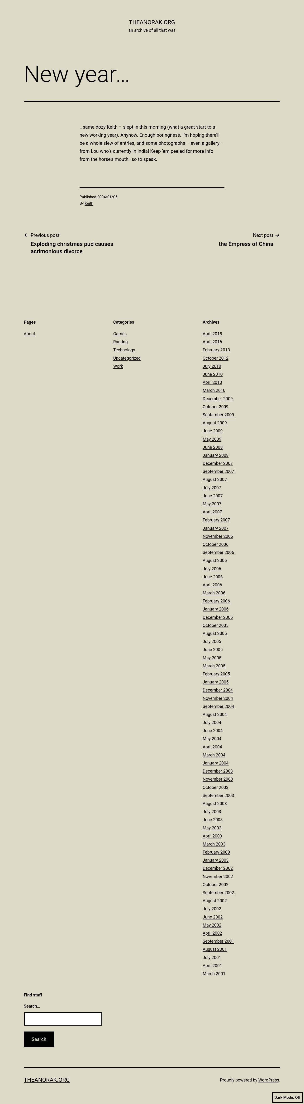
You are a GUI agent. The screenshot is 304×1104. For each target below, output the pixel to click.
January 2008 (215, 455)
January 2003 (215, 860)
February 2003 (216, 852)
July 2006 (212, 568)
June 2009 (213, 430)
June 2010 (213, 374)
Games (120, 333)
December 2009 (218, 398)
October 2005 (215, 625)
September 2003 (218, 795)
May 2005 (212, 657)
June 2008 (213, 447)
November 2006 (218, 536)
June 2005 (213, 649)
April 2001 (212, 965)
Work (118, 366)
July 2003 (212, 811)
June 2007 (213, 495)
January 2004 (215, 762)
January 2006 (215, 608)
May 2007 (212, 503)
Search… (32, 1006)
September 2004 (218, 706)
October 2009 (215, 406)
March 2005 (214, 665)
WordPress (268, 1079)
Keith (89, 203)
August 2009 (215, 422)
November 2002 (218, 876)
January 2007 (215, 528)
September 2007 (218, 471)
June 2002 (213, 916)
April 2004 (212, 746)
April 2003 (212, 835)
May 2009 (212, 439)
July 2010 (212, 366)
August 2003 (215, 803)
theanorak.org (152, 22)
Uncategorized (127, 358)
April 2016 (212, 341)
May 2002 (212, 925)
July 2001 (212, 957)
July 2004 (212, 722)
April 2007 (212, 511)
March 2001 (214, 973)
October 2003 (215, 787)
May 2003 (212, 827)
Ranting (120, 341)
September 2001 (218, 941)
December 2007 (218, 463)
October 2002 (215, 884)
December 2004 (218, 690)
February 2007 (216, 519)
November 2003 (218, 779)
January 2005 (215, 681)
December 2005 (218, 617)
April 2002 (212, 933)
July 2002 (212, 908)
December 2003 (218, 771)
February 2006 (216, 600)
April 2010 (212, 382)
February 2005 (216, 673)
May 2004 (212, 738)
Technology (124, 349)
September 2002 (218, 892)
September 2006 (218, 552)
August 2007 (215, 479)
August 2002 (215, 900)
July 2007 (212, 487)
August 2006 (215, 560)
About (29, 333)
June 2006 (213, 576)
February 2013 (216, 349)
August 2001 (215, 949)
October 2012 (215, 358)
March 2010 (214, 390)
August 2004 (215, 714)
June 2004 (213, 730)
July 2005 (212, 641)
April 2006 (212, 584)
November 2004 (218, 698)
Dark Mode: (287, 1097)
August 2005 (215, 633)
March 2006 (214, 592)
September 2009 (218, 414)
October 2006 (215, 544)
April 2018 (212, 333)
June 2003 (213, 819)
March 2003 (214, 844)
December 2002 (218, 868)
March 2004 (214, 754)
